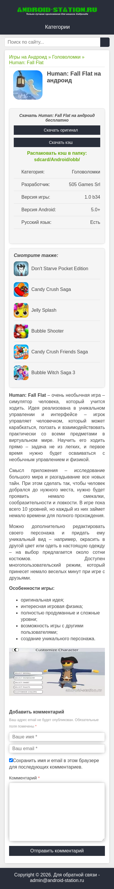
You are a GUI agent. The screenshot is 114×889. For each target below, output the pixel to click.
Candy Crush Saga (42, 289)
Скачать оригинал (61, 130)
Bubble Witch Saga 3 (44, 372)
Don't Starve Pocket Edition (51, 268)
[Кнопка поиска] (105, 42)
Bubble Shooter (39, 331)
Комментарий (24, 777)
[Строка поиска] (57, 42)
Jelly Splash (35, 310)
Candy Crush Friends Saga (51, 352)
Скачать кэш (61, 142)
